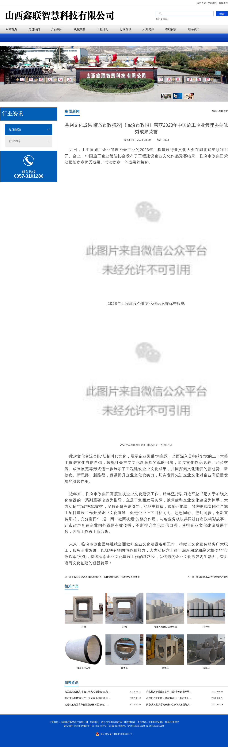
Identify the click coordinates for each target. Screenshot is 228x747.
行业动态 (15, 141)
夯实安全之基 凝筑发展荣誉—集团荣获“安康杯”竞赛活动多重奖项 (107, 576)
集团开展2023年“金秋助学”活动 (212, 576)
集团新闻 (15, 129)
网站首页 (11, 29)
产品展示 (57, 29)
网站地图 (68, 726)
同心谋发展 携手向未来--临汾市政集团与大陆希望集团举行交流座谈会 (169, 704)
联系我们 (194, 29)
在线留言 (171, 29)
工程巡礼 (102, 29)
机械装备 (80, 29)
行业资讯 (125, 29)
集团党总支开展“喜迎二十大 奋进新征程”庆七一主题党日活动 (87, 691)
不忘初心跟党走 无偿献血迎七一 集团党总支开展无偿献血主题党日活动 (169, 698)
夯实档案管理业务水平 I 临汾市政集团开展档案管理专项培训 (169, 691)
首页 (214, 111)
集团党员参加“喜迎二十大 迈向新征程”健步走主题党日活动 (87, 698)
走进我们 (34, 29)
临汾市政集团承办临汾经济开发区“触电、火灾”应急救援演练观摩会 (87, 704)
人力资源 (148, 29)
